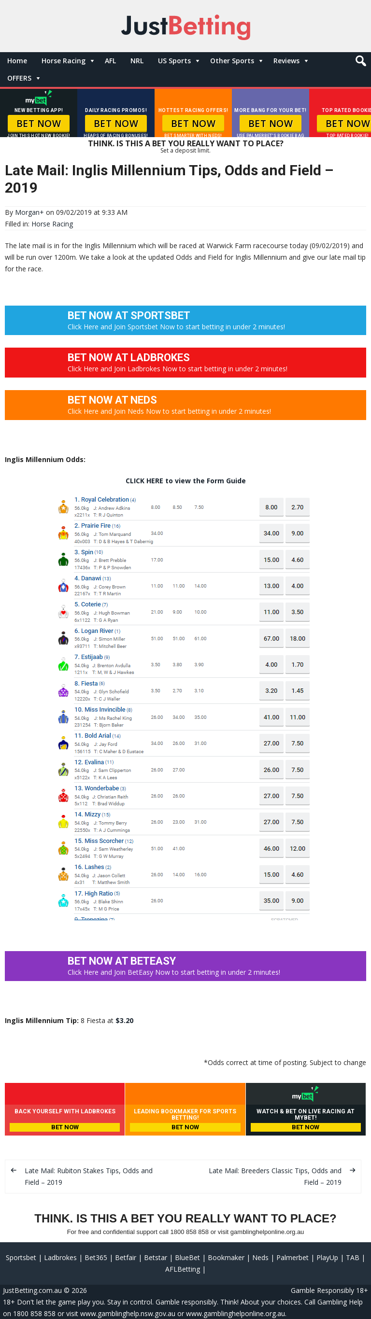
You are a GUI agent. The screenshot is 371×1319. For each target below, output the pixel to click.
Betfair (125, 1257)
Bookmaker (226, 1257)
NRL (136, 60)
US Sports (174, 60)
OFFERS (19, 78)
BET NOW (38, 123)
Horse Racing (64, 60)
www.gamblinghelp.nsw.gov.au (127, 1313)
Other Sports (232, 60)
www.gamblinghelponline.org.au (235, 1313)
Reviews (286, 60)
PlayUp (327, 1257)
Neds (260, 1257)
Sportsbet (21, 1257)
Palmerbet (292, 1257)
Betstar (155, 1257)
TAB (352, 1257)
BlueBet (187, 1257)
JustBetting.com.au (32, 1290)
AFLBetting (182, 1269)
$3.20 (124, 1020)
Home (17, 60)
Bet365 (96, 1257)
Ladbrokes (60, 1257)
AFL (110, 60)
